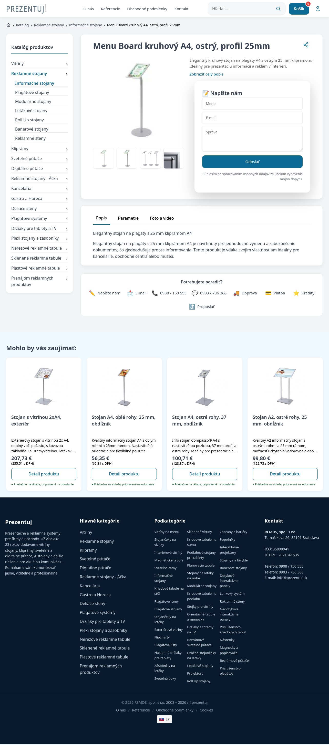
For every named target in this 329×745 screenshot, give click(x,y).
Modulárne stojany (33, 102)
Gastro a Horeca (39, 199)
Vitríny (39, 65)
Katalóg (22, 26)
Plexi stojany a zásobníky (39, 239)
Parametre (128, 219)
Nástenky (227, 640)
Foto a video (162, 219)
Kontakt (181, 9)
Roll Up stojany (29, 121)
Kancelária (39, 190)
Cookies (206, 711)
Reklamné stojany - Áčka (39, 180)
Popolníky (227, 540)
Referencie (110, 9)
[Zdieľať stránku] (306, 46)
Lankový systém (232, 594)
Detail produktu (43, 475)
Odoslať (252, 162)
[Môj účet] (318, 9)
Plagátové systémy (39, 219)
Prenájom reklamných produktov (39, 282)
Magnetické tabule (169, 561)
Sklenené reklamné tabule (39, 259)
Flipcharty (162, 638)
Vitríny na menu (167, 532)
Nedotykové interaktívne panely (229, 615)
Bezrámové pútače (234, 661)
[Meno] (252, 104)
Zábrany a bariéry (233, 532)
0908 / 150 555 (291, 567)
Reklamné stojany (49, 26)
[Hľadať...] (246, 9)
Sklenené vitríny (199, 532)
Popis (101, 219)
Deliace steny (39, 209)
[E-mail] (252, 119)
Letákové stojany (31, 111)
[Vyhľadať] (278, 9)
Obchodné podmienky (147, 9)
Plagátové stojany (32, 93)
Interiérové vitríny (168, 553)
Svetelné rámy (166, 568)
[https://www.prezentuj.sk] (8, 26)
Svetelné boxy (165, 679)
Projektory (195, 674)
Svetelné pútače (39, 160)
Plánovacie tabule (200, 566)
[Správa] (252, 140)
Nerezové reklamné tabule (39, 249)
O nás (89, 9)
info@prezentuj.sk (292, 578)
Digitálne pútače (39, 170)
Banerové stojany (31, 130)
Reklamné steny (30, 139)
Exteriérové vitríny (169, 630)
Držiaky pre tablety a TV (39, 229)
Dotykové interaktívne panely (229, 581)
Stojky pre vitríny (200, 607)
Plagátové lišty (166, 646)
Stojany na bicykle (234, 561)
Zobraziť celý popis (206, 75)
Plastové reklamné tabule (39, 269)
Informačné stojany (85, 26)
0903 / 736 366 (291, 572)
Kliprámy (39, 150)
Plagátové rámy (167, 602)
